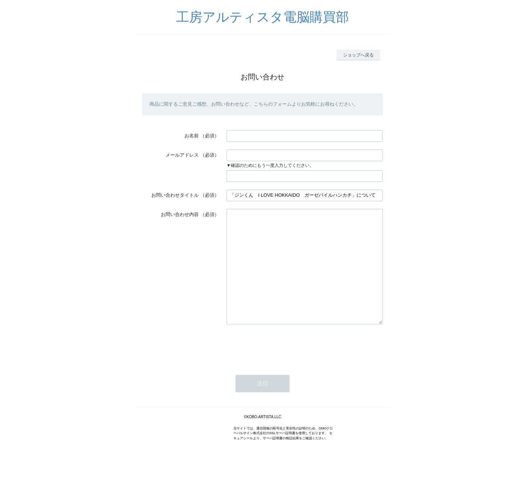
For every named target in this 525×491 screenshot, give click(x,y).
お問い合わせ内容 (180, 214)
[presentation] (281, 368)
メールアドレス (182, 155)
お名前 (191, 135)
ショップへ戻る (358, 55)
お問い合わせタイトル (175, 195)
